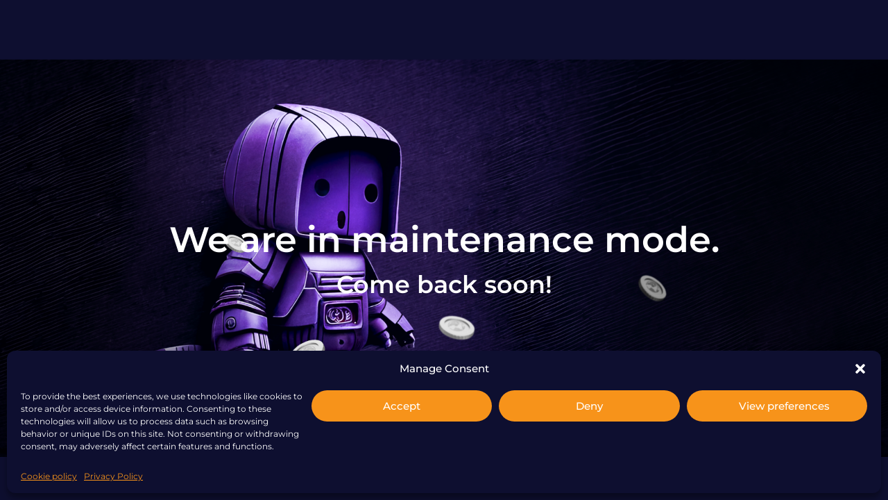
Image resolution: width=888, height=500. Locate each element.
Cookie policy (49, 476)
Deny (589, 405)
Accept (401, 405)
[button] (860, 369)
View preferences (784, 405)
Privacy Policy (113, 476)
